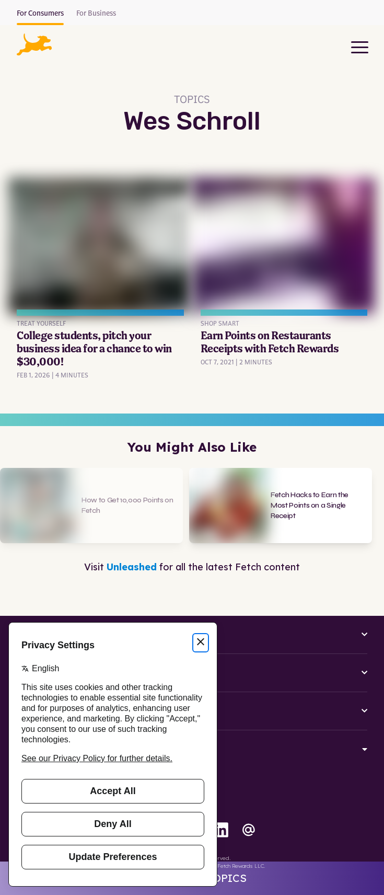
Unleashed (132, 567)
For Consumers (40, 13)
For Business (96, 13)
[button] (34, 44)
